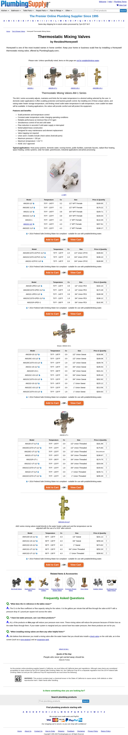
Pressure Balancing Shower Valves (57, 584)
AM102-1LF (27, 224)
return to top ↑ (64, 649)
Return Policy (105, 731)
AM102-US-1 (75, 77)
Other (69, 11)
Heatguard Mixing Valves (30, 584)
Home (19, 731)
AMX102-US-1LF (64, 509)
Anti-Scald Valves (16, 583)
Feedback (70, 731)
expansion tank (43, 640)
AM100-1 (30, 77)
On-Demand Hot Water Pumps (111, 584)
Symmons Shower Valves (70, 584)
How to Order (50, 731)
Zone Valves (84, 583)
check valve (94, 636)
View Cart (75, 239)
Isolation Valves (98, 583)
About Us (28, 731)
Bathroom (16, 11)
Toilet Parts (28, 11)
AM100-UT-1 (53, 77)
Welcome (102, 2)
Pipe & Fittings (56, 11)
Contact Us (38, 731)
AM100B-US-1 (98, 77)
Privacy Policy (93, 731)
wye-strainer (25, 640)
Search (123, 11)
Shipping (61, 731)
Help (110, 2)
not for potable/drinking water (87, 61)
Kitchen (5, 11)
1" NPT (64, 177)
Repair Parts (42, 11)
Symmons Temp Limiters (43, 584)
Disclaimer (81, 731)
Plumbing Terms (120, 2)
